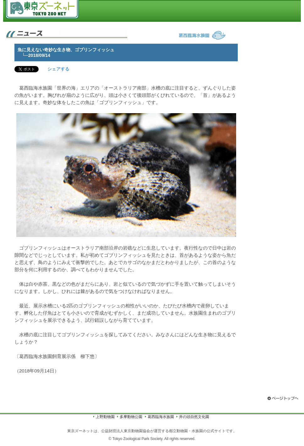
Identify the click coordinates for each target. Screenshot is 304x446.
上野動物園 (105, 417)
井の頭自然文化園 (194, 417)
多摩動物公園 (131, 417)
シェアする (58, 68)
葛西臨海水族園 (161, 417)
